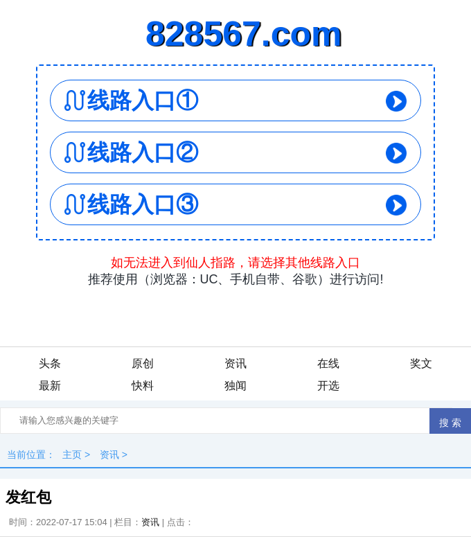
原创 (143, 363)
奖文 (421, 363)
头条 (50, 363)
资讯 (235, 363)
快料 (143, 385)
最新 (50, 385)
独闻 (235, 385)
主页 (72, 454)
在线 (328, 363)
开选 (328, 385)
